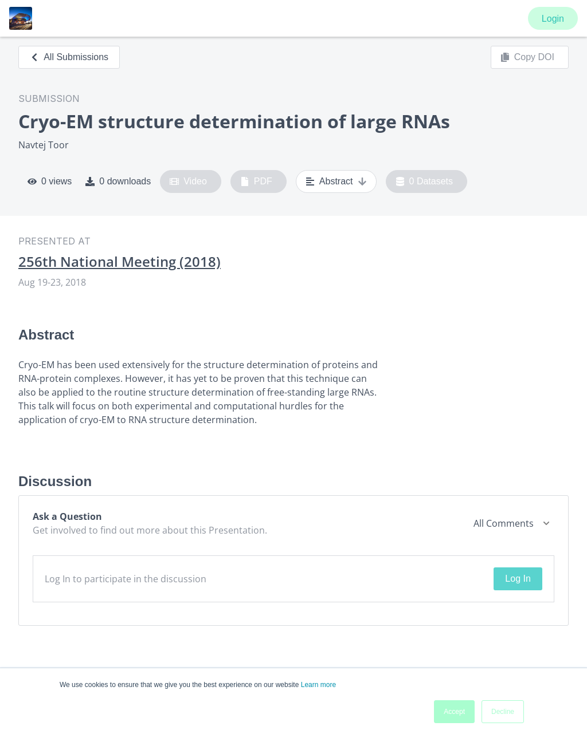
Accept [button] (454, 712)
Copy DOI (527, 57)
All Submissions (69, 57)
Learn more (318, 685)
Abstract (336, 181)
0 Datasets (424, 181)
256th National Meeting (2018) (119, 261)
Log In (517, 578)
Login (553, 18)
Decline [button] (502, 712)
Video (188, 181)
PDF (256, 181)
